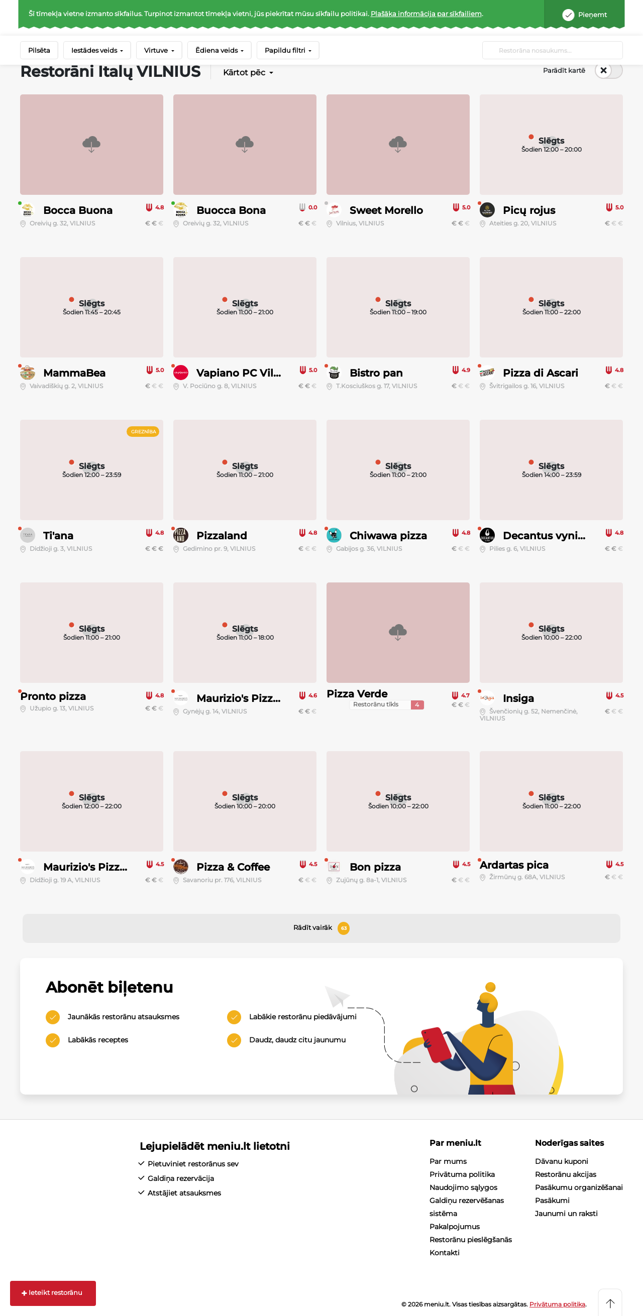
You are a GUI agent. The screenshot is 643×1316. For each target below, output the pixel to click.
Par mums (448, 1161)
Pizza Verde (357, 694)
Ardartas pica (514, 865)
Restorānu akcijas (565, 1174)
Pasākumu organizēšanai (579, 1187)
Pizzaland (221, 536)
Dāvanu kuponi (561, 1161)
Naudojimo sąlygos (463, 1187)
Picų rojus (529, 210)
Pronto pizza (53, 696)
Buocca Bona (231, 210)
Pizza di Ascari (540, 373)
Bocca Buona (78, 210)
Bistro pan (376, 373)
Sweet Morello (386, 210)
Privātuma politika (462, 1174)
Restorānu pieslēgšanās (471, 1239)
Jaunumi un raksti (566, 1213)
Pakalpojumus (455, 1226)
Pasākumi (552, 1200)
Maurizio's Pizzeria (244, 698)
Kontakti (445, 1252)
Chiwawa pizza (388, 536)
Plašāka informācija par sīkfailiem (426, 14)
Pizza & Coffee (233, 867)
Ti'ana (58, 536)
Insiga (518, 698)
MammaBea (74, 373)
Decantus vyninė (547, 536)
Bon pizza (375, 867)
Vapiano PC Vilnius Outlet (263, 373)
